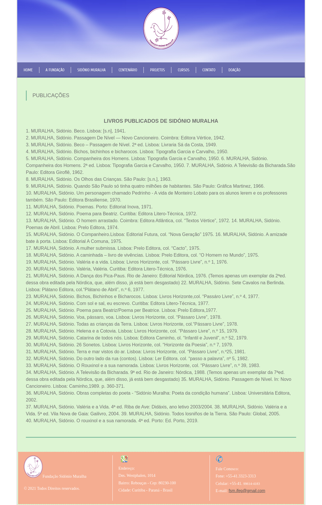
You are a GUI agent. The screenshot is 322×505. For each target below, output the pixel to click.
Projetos (157, 70)
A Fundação (55, 70)
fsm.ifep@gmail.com (247, 490)
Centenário (127, 70)
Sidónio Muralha (91, 70)
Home (28, 70)
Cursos (183, 70)
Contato (209, 70)
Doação (235, 70)
